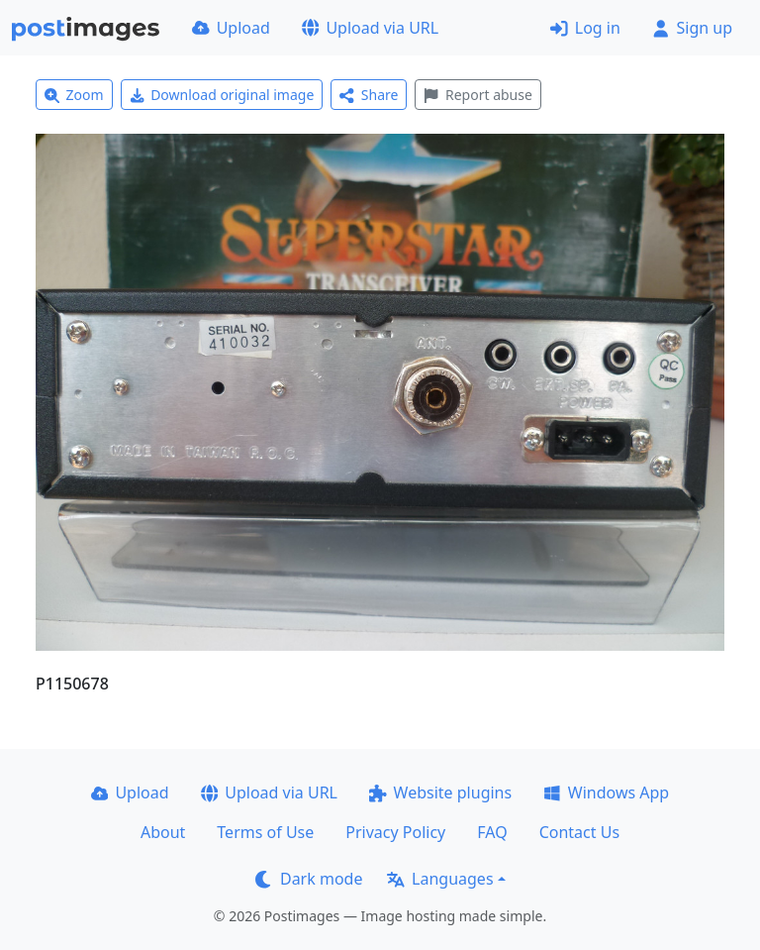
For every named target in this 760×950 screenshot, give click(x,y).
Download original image (222, 94)
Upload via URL (370, 28)
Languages (440, 879)
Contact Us (579, 832)
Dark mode (308, 879)
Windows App (606, 792)
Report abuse (477, 94)
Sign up (692, 28)
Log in (585, 28)
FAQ (492, 832)
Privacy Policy (395, 832)
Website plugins (440, 792)
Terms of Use (265, 832)
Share (368, 94)
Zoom (74, 94)
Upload (231, 28)
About (163, 832)
